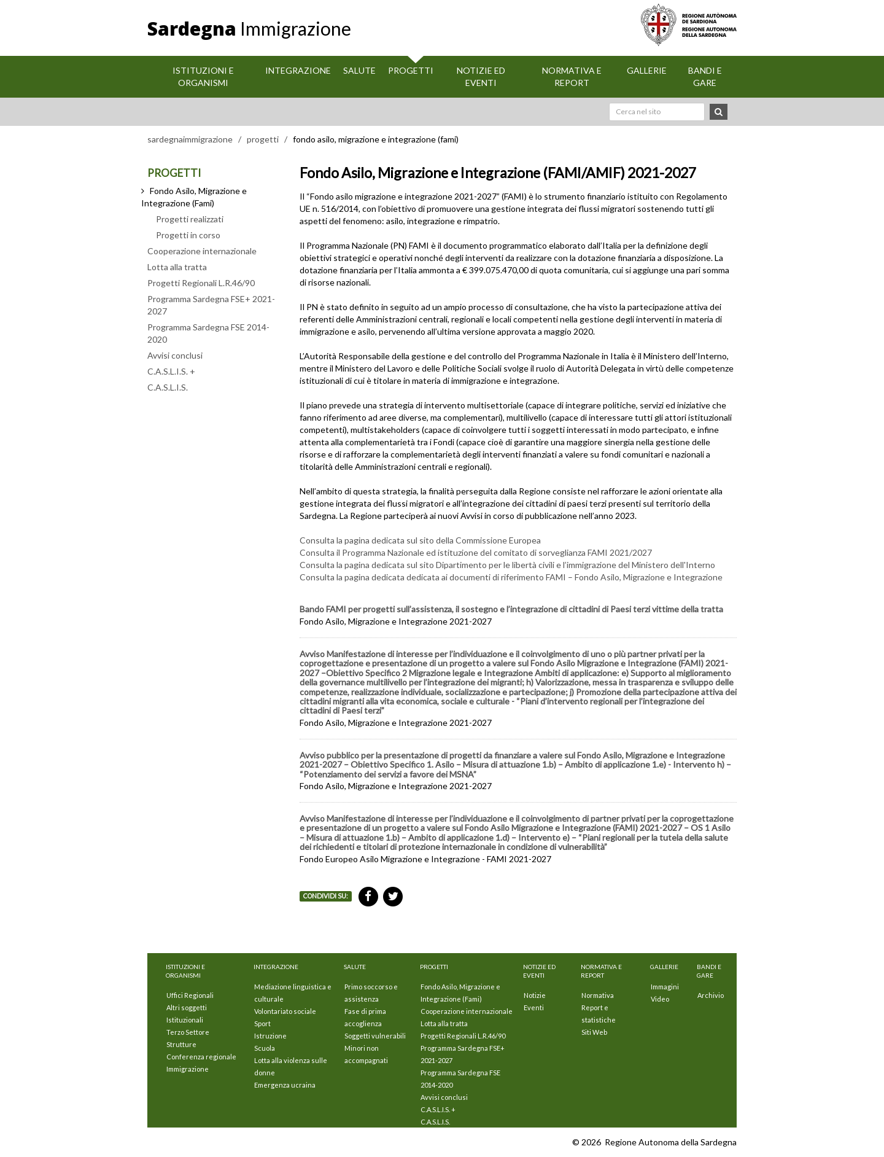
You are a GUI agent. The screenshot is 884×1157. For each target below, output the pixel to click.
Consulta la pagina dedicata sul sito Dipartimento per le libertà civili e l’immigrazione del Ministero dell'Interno (507, 564)
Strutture (181, 1044)
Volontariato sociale (285, 1011)
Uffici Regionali (190, 995)
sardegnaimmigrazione (190, 139)
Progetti (410, 70)
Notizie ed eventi (481, 76)
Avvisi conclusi (175, 355)
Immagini (665, 987)
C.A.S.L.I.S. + (171, 371)
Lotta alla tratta (177, 267)
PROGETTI (174, 172)
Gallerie (647, 70)
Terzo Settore (187, 1032)
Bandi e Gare (705, 76)
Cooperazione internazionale (202, 251)
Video (660, 999)
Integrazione (298, 70)
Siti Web (594, 1032)
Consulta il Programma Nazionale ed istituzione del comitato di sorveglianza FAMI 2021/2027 (476, 552)
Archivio (710, 995)
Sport (262, 1023)
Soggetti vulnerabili (375, 1036)
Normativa (597, 995)
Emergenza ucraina (285, 1085)
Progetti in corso (188, 235)
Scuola (264, 1048)
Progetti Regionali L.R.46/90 (201, 283)
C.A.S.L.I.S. (167, 387)
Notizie (535, 995)
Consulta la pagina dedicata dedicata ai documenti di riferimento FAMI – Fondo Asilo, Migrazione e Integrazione (511, 577)
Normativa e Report (572, 76)
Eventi (534, 1007)
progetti (263, 139)
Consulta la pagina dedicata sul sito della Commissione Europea (420, 540)
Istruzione (270, 1036)
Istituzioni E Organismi (203, 76)
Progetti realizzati (189, 219)
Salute (359, 70)
